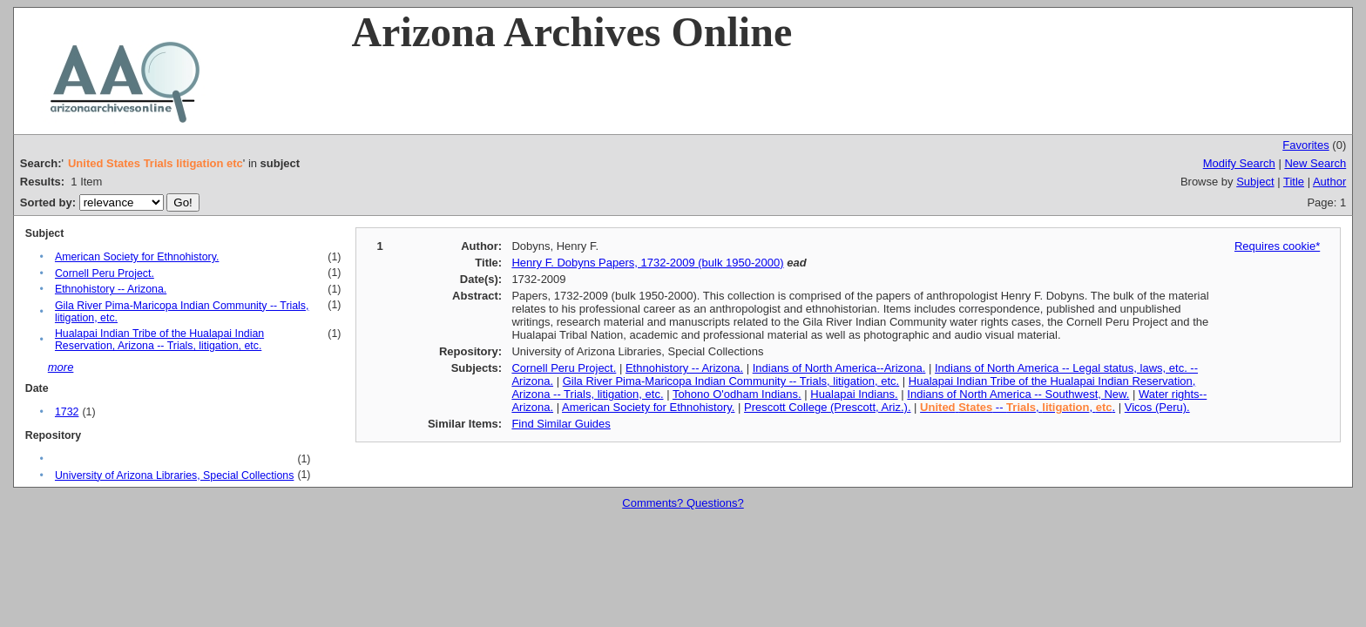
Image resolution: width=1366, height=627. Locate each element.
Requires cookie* (1277, 246)
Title (1293, 181)
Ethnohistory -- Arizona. (110, 289)
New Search (1315, 163)
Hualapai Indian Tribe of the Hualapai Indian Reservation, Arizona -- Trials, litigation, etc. (159, 339)
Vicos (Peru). (1157, 407)
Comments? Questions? (682, 502)
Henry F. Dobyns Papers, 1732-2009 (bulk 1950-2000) (647, 262)
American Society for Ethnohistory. (137, 257)
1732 (66, 412)
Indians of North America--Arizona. (839, 367)
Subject (1255, 181)
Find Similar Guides (560, 423)
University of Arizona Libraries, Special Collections (174, 475)
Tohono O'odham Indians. (737, 394)
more (61, 367)
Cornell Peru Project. (104, 273)
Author (1329, 181)
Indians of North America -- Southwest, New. (1018, 394)
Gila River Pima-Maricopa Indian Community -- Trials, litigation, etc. (731, 381)
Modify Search (1239, 163)
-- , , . (1017, 407)
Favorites (1305, 145)
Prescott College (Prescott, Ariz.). (827, 407)
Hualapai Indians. (853, 394)
